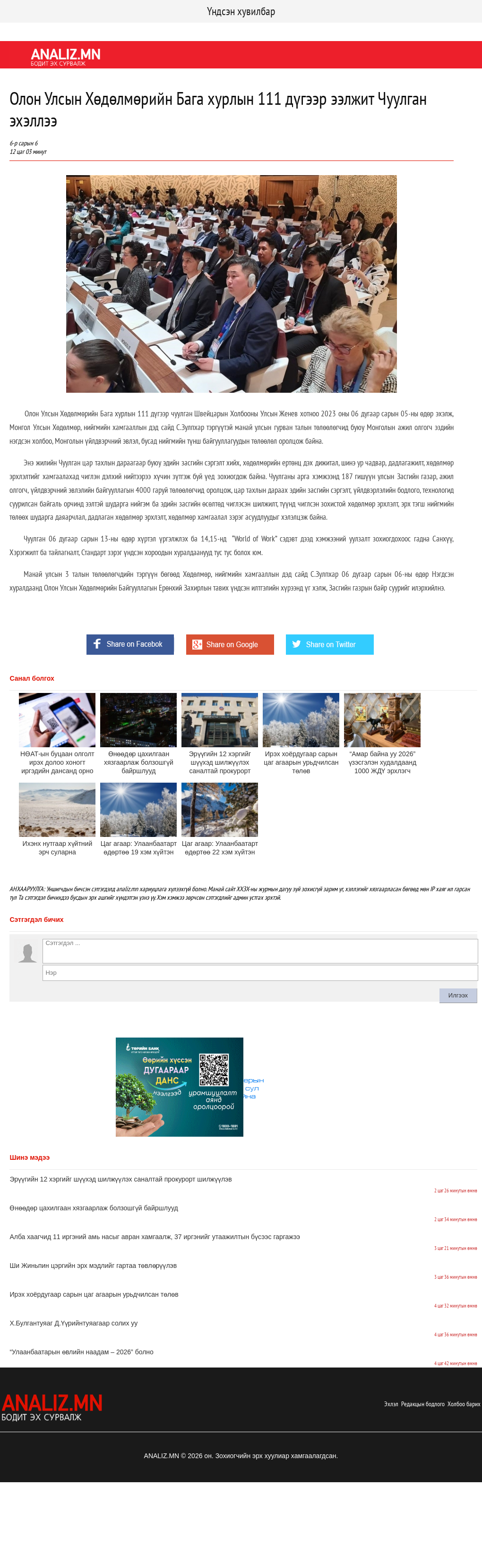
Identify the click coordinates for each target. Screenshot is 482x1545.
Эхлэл (391, 1404)
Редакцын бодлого (423, 1404)
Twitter (49, 30)
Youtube (81, 30)
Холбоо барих (464, 1404)
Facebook (16, 30)
